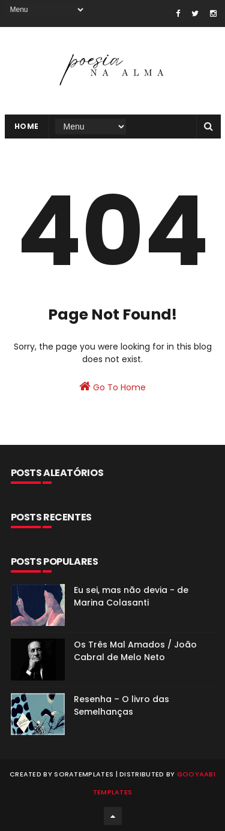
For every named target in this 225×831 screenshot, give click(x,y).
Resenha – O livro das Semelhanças (121, 705)
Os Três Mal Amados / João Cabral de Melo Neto (135, 651)
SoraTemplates (83, 774)
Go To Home (112, 386)
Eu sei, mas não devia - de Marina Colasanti (131, 596)
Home (26, 126)
